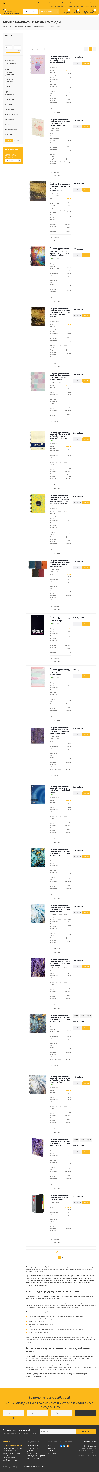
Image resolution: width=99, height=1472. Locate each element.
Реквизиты (51, 1448)
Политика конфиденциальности (34, 1467)
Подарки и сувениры (10, 1451)
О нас (72, 3)
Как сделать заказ (33, 1446)
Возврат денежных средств (36, 1456)
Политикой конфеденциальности (76, 1418)
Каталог (6, 1442)
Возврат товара (32, 1453)
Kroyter (69, 574)
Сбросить (17, 140)
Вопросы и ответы (82, 3)
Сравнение (77, 13)
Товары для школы (9, 1457)
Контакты (93, 3)
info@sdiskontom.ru (56, 6)
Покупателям (42, 3)
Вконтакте (61, 1446)
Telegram (64, 1446)
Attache (68, 70)
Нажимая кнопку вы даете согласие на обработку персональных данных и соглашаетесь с (50, 1418)
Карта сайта (52, 1453)
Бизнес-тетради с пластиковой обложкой (74, 39)
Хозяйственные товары (11, 1460)
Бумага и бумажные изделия (12, 1446)
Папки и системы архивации (12, 1448)
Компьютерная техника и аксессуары (11, 1454)
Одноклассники (67, 1446)
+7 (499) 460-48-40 (90, 6)
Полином (68, 1207)
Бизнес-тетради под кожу (69, 37)
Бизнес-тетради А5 (35, 37)
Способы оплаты (54, 3)
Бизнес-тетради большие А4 (38, 39)
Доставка (65, 3)
